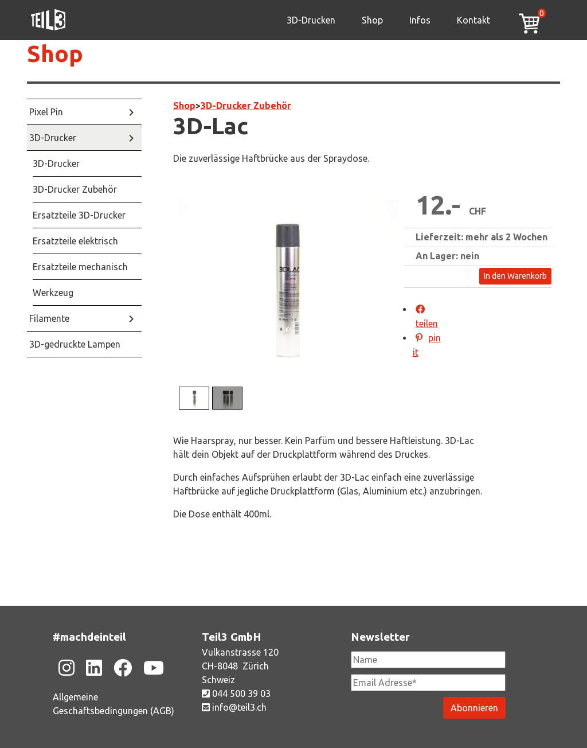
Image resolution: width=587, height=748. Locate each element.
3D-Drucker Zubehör (246, 105)
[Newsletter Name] (428, 659)
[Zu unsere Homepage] (48, 20)
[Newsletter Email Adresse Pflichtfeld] (428, 682)
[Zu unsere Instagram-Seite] (66, 667)
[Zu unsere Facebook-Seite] (123, 667)
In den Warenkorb (515, 275)
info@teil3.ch (234, 707)
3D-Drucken (311, 20)
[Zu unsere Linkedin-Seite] (94, 667)
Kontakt (473, 20)
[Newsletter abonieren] (474, 708)
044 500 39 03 (236, 693)
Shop (372, 20)
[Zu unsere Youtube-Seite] (153, 667)
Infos (420, 20)
